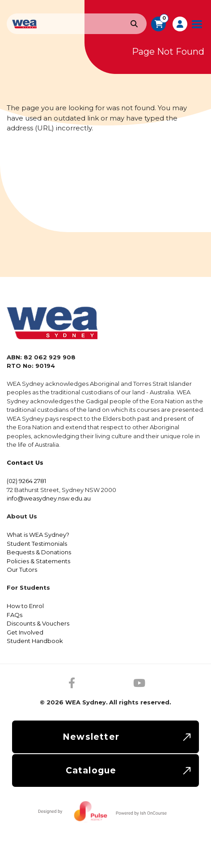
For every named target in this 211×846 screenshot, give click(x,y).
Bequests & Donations (39, 552)
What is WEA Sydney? (38, 534)
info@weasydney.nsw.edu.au (49, 498)
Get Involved (25, 632)
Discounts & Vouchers (38, 623)
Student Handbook (35, 640)
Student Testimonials (37, 543)
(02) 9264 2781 (26, 480)
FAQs (14, 614)
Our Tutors (22, 569)
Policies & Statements (38, 561)
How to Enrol (25, 605)
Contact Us (25, 462)
